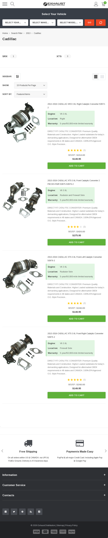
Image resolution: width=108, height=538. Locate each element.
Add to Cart (76, 166)
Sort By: (7, 94)
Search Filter (16, 33)
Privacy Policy (71, 525)
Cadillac (37, 33)
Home (5, 33)
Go (89, 22)
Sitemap (60, 525)
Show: (5, 85)
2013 (28, 33)
